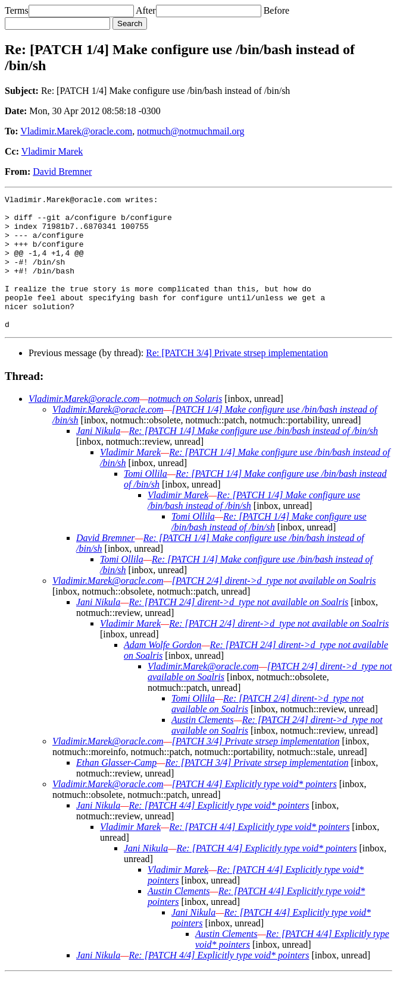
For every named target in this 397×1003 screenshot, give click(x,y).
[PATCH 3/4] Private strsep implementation (256, 768)
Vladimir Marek (52, 151)
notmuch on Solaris (185, 425)
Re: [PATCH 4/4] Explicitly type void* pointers (219, 832)
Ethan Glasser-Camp (116, 789)
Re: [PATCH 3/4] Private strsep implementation (237, 380)
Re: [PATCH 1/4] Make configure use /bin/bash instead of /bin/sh (253, 457)
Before (277, 10)
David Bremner (62, 171)
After (146, 10)
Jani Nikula (98, 457)
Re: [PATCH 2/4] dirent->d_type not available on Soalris (238, 629)
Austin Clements (202, 746)
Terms (17, 10)
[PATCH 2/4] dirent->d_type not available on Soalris (274, 607)
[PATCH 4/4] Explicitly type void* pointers (254, 811)
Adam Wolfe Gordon (162, 671)
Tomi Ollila (145, 500)
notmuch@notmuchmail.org (190, 131)
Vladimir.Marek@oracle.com (76, 131)
